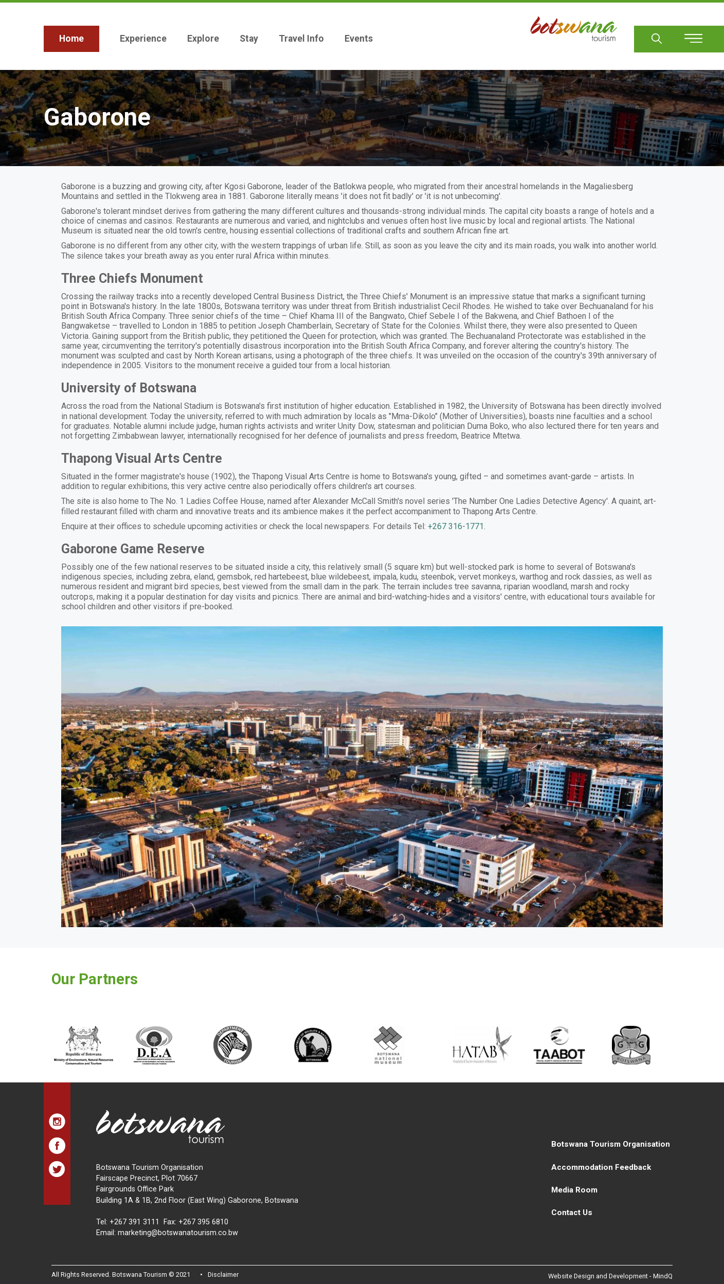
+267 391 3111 (134, 1222)
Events (359, 38)
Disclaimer (223, 1274)
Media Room (574, 1190)
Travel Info (301, 38)
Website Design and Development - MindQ (610, 1276)
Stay (249, 38)
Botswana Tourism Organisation (610, 1144)
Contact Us (571, 1212)
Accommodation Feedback (601, 1167)
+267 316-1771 (456, 526)
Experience (143, 38)
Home (71, 38)
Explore (203, 38)
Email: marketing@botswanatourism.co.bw (167, 1232)
